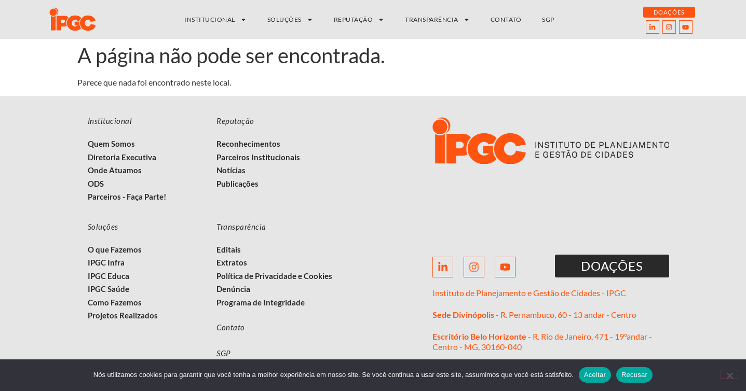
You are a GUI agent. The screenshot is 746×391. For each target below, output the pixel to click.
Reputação (359, 19)
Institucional (215, 19)
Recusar (634, 375)
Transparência (437, 19)
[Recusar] (729, 374)
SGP (548, 19)
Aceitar (595, 375)
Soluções (290, 19)
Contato (506, 19)
